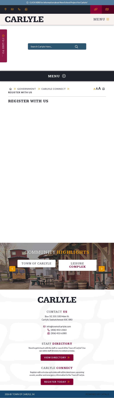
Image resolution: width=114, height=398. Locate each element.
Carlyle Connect (53, 88)
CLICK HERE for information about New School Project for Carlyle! (59, 2)
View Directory (55, 357)
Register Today (55, 381)
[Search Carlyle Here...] (57, 46)
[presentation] (12, 268)
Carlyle (24, 19)
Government (27, 88)
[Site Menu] (57, 76)
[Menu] (101, 19)
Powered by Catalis (97, 394)
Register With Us (20, 92)
